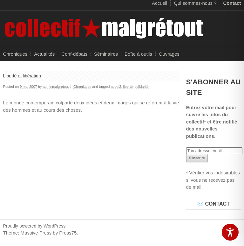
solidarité (142, 86)
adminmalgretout (56, 86)
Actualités (44, 54)
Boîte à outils (138, 54)
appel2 (116, 86)
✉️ (200, 204)
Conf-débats (74, 54)
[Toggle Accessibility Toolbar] (230, 232)
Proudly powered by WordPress (34, 225)
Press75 (68, 232)
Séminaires (106, 54)
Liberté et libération (22, 75)
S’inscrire (197, 158)
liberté (128, 86)
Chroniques (15, 54)
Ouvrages (169, 54)
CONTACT (217, 204)
